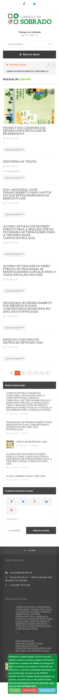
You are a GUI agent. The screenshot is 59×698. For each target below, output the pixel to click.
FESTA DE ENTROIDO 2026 (31, 442)
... (17, 632)
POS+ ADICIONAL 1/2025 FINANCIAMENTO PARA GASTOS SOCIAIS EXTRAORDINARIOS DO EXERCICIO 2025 (27, 194)
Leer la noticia (14, 149)
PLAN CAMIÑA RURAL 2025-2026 (26, 476)
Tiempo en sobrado (29, 32)
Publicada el (12, 413)
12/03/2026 (24, 433)
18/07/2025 (10, 166)
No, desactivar (29, 690)
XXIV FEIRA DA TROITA (20, 161)
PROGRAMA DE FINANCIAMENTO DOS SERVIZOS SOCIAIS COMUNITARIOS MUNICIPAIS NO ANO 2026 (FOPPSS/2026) (29, 426)
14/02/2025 (10, 347)
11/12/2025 (24, 479)
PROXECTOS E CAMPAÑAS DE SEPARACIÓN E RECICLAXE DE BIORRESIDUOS (24, 130)
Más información (47, 690)
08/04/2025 (10, 242)
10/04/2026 (24, 413)
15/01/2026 (24, 467)
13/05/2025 (10, 203)
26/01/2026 (34, 445)
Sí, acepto (15, 690)
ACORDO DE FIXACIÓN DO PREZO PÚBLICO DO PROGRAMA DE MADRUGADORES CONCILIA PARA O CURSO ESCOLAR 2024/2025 (29, 270)
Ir (30, 550)
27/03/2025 (10, 316)
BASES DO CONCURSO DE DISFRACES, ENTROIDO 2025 (23, 341)
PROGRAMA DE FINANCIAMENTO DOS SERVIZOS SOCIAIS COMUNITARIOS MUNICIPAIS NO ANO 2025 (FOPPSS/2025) (27, 307)
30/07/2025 (10, 138)
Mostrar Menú (29, 54)
